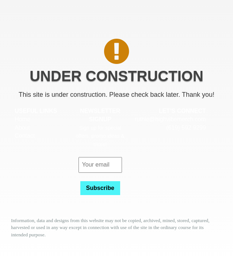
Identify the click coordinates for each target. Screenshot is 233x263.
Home (22, 119)
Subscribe (100, 188)
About (22, 128)
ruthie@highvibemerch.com (170, 119)
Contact (25, 136)
